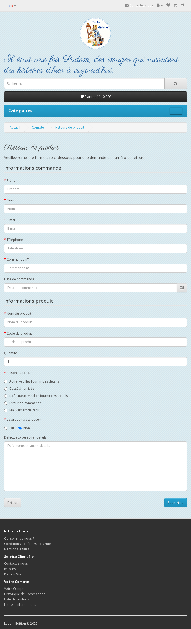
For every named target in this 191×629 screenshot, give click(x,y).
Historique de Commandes (24, 594)
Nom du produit (19, 313)
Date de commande (19, 279)
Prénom (13, 180)
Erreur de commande (23, 403)
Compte (38, 127)
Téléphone (15, 239)
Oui (9, 428)
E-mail (11, 220)
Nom (10, 200)
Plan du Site (12, 574)
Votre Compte (14, 588)
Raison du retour (19, 373)
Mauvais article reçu (21, 410)
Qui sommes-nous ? (19, 538)
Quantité (10, 353)
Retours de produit (69, 127)
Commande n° (18, 259)
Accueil (15, 127)
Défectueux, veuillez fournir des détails (36, 395)
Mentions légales (16, 549)
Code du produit (19, 333)
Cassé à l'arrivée (19, 388)
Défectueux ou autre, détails (25, 437)
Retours (10, 569)
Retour (12, 502)
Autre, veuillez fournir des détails (31, 381)
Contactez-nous (139, 5)
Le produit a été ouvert (24, 419)
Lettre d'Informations (20, 604)
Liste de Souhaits (16, 599)
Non (24, 428)
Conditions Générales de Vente (27, 544)
